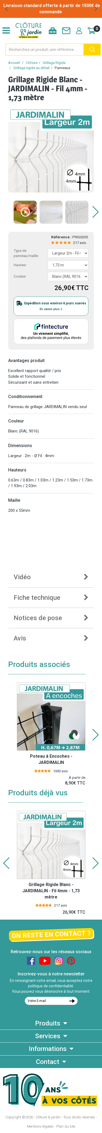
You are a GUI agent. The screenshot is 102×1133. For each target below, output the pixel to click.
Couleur (20, 276)
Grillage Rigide (54, 63)
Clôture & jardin (48, 1117)
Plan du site (65, 1126)
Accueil (14, 63)
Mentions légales (40, 1126)
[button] (6, 9)
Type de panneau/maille (26, 253)
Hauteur (20, 265)
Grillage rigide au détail (31, 68)
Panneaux (62, 68)
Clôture (32, 63)
